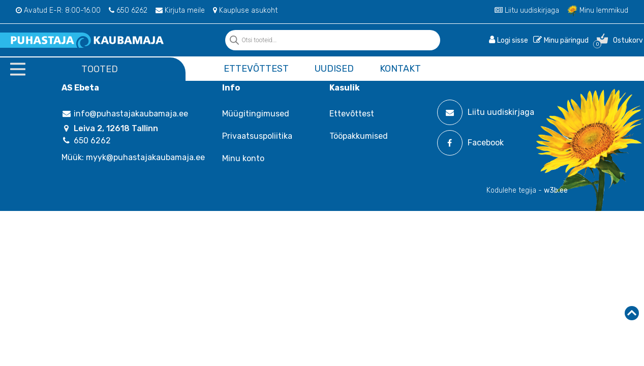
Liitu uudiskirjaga (527, 10)
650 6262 (128, 10)
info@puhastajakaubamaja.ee (125, 113)
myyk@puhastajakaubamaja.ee (145, 157)
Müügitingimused (255, 113)
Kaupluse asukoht (245, 10)
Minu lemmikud (597, 10)
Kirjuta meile (180, 10)
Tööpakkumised (358, 136)
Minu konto (243, 158)
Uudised (334, 68)
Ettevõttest (256, 68)
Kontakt (400, 68)
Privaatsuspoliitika (257, 136)
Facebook (470, 143)
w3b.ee (556, 190)
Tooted (99, 69)
